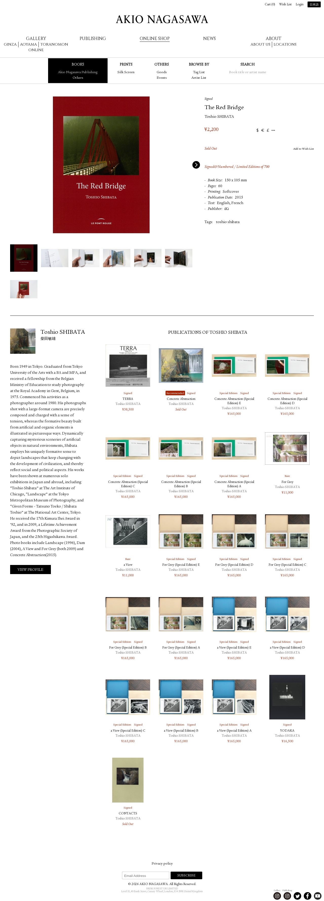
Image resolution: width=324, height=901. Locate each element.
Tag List (199, 72)
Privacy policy (162, 864)
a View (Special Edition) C (128, 731)
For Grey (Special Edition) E (181, 565)
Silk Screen (125, 72)
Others (78, 78)
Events (162, 78)
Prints (126, 64)
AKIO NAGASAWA (162, 19)
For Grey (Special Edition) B (128, 648)
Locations (285, 44)
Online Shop (155, 39)
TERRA (128, 399)
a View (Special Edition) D (287, 648)
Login (299, 4)
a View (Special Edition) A (234, 731)
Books (78, 64)
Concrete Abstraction (181, 399)
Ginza (10, 44)
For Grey (287, 482)
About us (260, 44)
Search (247, 64)
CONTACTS (128, 813)
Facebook (307, 896)
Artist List (198, 78)
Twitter (297, 896)
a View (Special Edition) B (181, 731)
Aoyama (28, 44)
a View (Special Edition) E (234, 648)
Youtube (317, 896)
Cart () (270, 4)
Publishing (92, 39)
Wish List (285, 4)
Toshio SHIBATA (219, 117)
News (209, 39)
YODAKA (287, 731)
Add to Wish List (303, 148)
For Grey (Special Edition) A (181, 648)
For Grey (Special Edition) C (287, 565)
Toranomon (54, 44)
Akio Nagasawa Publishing (77, 72)
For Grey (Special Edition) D (234, 565)
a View (128, 565)
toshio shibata (228, 222)
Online (36, 50)
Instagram (277, 896)
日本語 (314, 4)
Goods (162, 72)
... (273, 130)
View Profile (30, 570)
